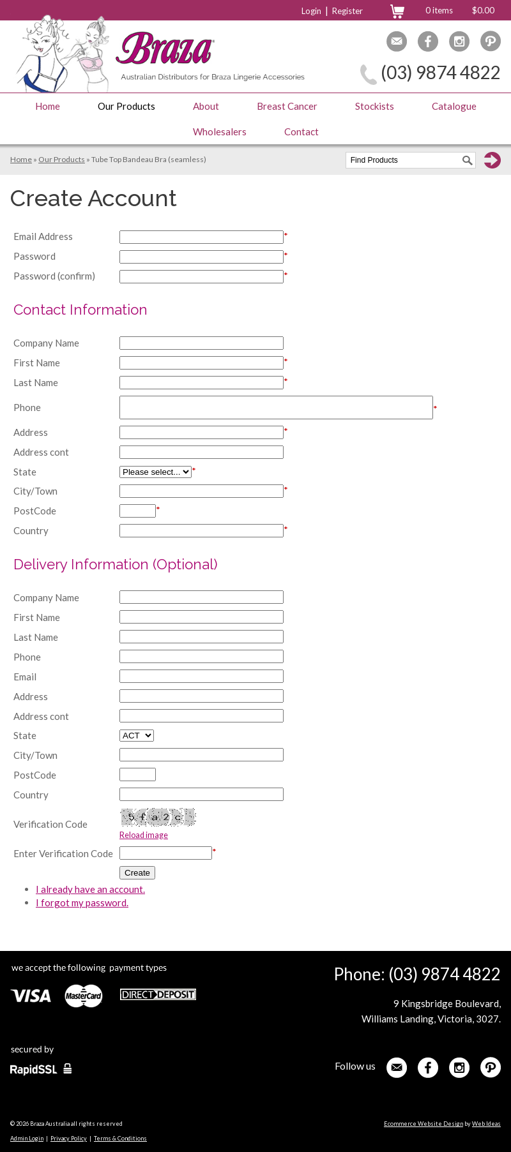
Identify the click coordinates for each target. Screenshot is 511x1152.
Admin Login (26, 1138)
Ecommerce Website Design (423, 1123)
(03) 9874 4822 (441, 72)
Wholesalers (220, 131)
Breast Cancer (287, 106)
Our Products (126, 106)
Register (347, 11)
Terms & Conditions (120, 1138)
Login (311, 11)
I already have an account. (90, 889)
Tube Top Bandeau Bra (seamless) (148, 159)
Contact (301, 131)
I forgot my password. (82, 902)
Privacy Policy (68, 1138)
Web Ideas (486, 1123)
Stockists (374, 106)
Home (47, 106)
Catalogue (454, 106)
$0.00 (483, 10)
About (206, 106)
